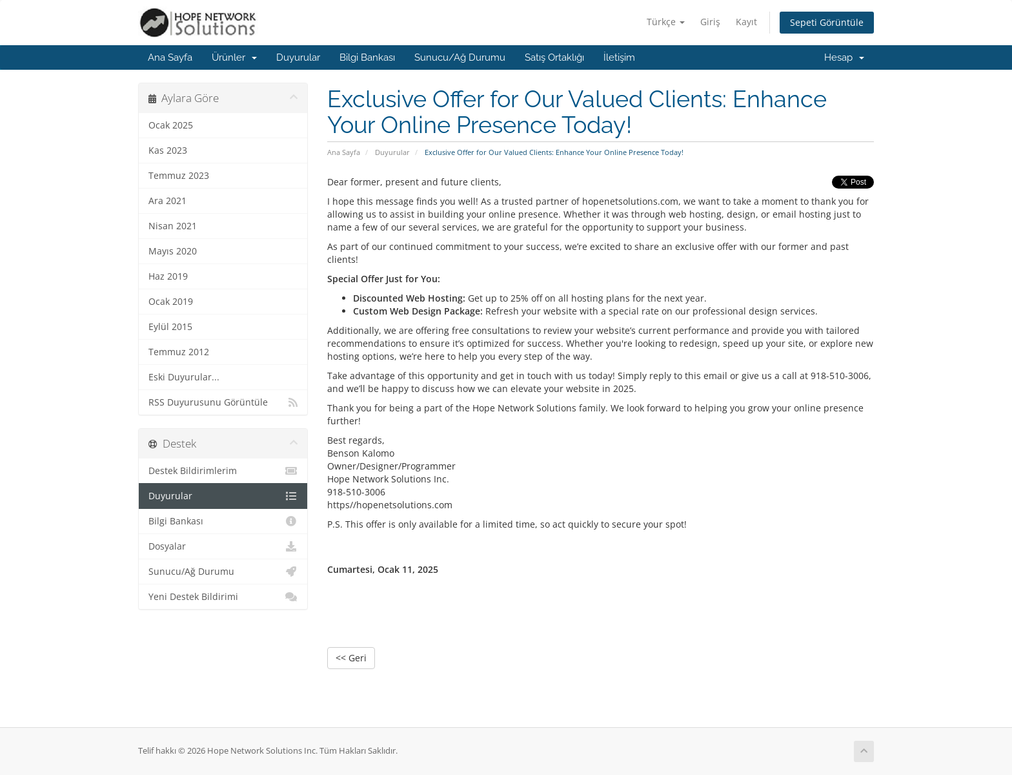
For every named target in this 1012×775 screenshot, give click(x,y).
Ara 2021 (167, 201)
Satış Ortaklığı (554, 57)
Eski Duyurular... (183, 377)
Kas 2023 (167, 150)
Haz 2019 (168, 276)
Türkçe (666, 22)
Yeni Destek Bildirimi (223, 596)
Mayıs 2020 (172, 251)
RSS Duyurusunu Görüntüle (223, 402)
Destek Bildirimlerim (223, 471)
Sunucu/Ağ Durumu (459, 57)
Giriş (710, 22)
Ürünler (234, 57)
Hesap (844, 57)
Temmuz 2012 (178, 352)
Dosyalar (223, 546)
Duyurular (298, 57)
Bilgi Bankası (367, 57)
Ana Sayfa (170, 57)
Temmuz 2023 (178, 175)
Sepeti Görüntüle (827, 22)
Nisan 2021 (172, 226)
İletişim (619, 57)
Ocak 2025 (170, 125)
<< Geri (351, 658)
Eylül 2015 (170, 327)
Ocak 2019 (170, 301)
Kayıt (746, 22)
